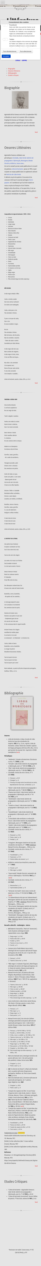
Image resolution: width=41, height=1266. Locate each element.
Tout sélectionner (25, 51)
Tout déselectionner (9, 51)
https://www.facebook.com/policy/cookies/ (22, 36)
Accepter (6, 56)
